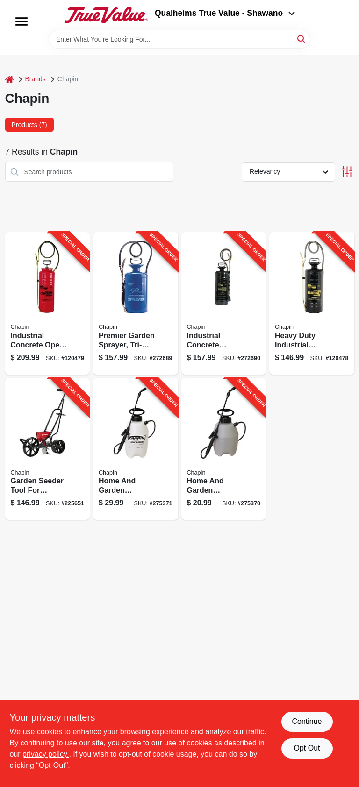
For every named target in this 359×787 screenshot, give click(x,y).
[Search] (302, 38)
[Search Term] (179, 39)
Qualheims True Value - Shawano (225, 13)
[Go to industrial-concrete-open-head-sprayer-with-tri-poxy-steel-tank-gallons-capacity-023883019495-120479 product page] (47, 303)
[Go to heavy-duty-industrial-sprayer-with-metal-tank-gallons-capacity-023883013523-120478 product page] (311, 303)
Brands (35, 79)
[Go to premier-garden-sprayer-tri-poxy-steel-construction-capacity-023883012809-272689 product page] (135, 303)
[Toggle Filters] (347, 171)
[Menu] (21, 21)
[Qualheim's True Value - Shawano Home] (106, 15)
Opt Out (307, 748)
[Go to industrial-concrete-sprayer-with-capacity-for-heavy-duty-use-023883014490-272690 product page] (223, 303)
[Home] (9, 79)
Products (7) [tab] (29, 124)
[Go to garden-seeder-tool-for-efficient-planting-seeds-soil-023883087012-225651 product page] (47, 449)
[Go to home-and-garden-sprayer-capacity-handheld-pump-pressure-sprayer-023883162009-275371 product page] (135, 449)
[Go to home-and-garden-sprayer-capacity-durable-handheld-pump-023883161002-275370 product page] (223, 449)
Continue (307, 721)
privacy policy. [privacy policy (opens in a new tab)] (45, 754)
